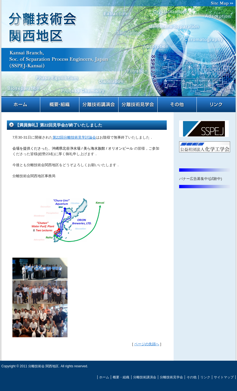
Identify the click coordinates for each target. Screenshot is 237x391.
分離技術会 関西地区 (118, 51)
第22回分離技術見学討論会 (74, 137)
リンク (216, 104)
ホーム (21, 104)
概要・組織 (60, 104)
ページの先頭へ (146, 344)
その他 (177, 104)
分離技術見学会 (138, 104)
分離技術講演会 (99, 104)
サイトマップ (223, 3)
